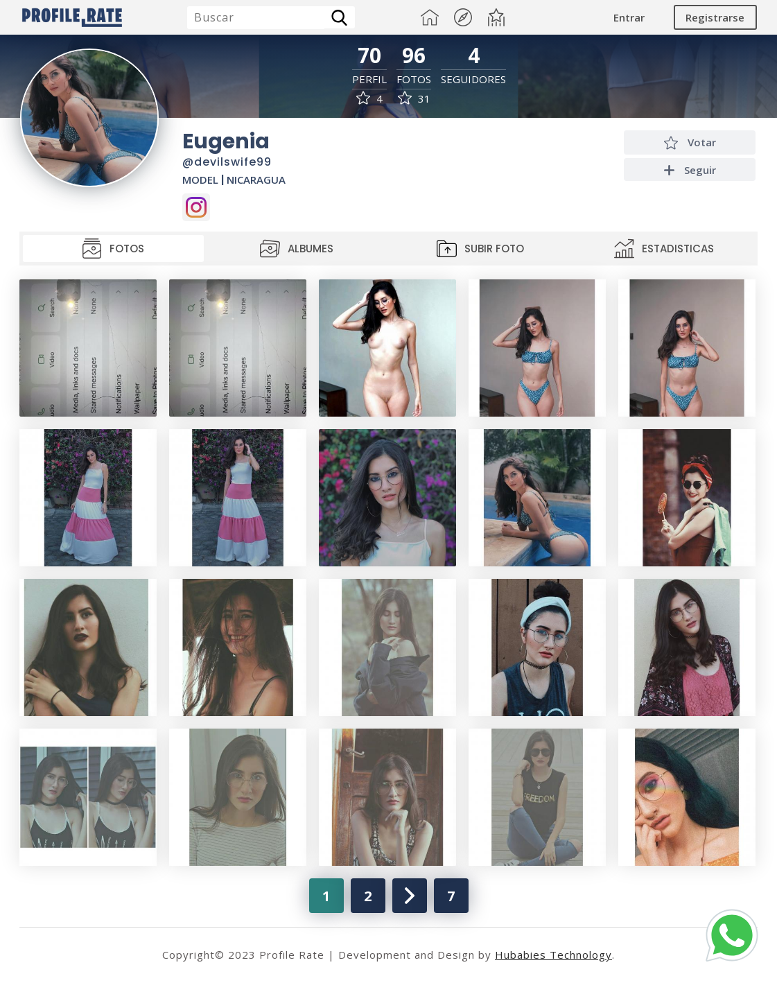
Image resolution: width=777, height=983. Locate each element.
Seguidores (473, 79)
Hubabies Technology (553, 955)
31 (414, 98)
